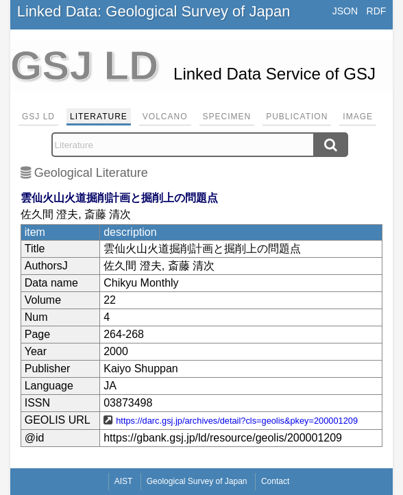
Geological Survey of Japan (197, 481)
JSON (345, 10)
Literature (98, 116)
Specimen (227, 116)
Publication (297, 116)
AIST (123, 481)
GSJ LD (38, 116)
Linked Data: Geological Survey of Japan (154, 11)
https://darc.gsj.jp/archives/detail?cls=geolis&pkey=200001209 (237, 420)
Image (358, 116)
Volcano (165, 116)
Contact (275, 481)
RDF (377, 10)
